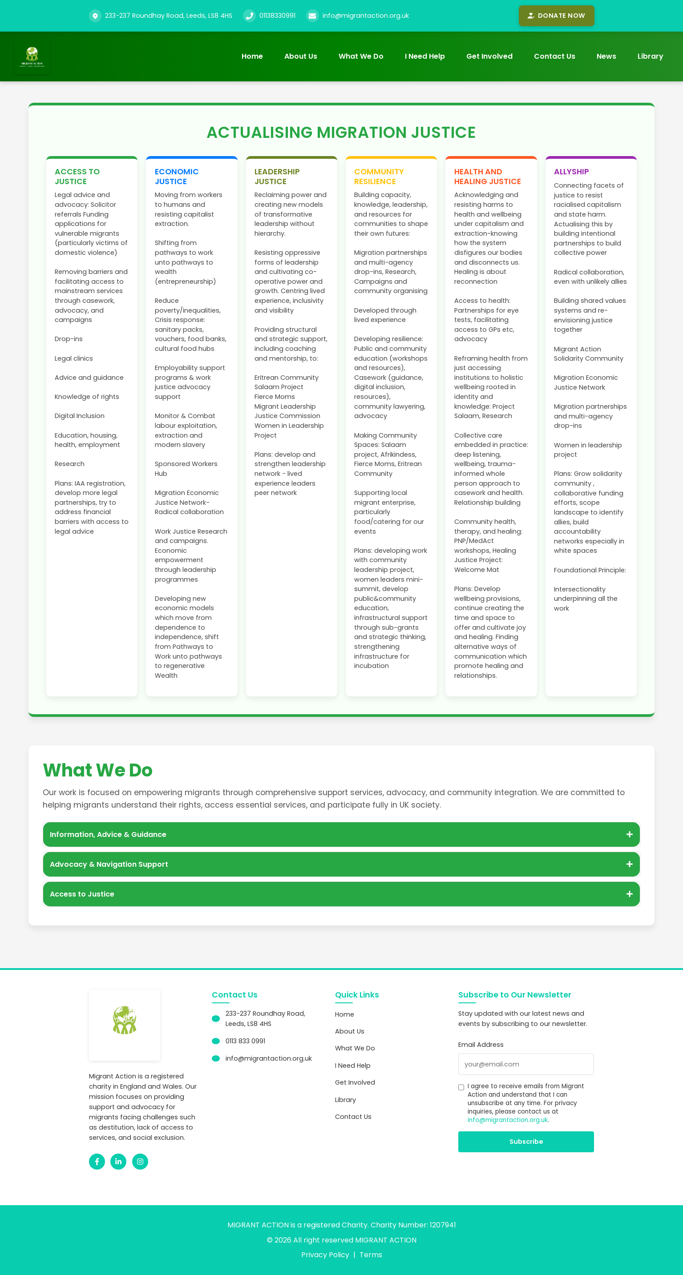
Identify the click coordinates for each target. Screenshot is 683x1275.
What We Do (361, 56)
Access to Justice (341, 894)
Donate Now (556, 15)
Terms (371, 1255)
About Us (300, 56)
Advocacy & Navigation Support (341, 864)
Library (650, 56)
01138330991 (277, 15)
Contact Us (554, 56)
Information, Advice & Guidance (341, 834)
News (606, 56)
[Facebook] (97, 1162)
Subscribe (526, 1141)
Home (252, 56)
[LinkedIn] (118, 1162)
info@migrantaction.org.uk (366, 15)
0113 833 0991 (245, 1041)
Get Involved (489, 56)
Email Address (481, 1044)
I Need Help (425, 56)
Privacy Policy (325, 1255)
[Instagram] (140, 1162)
